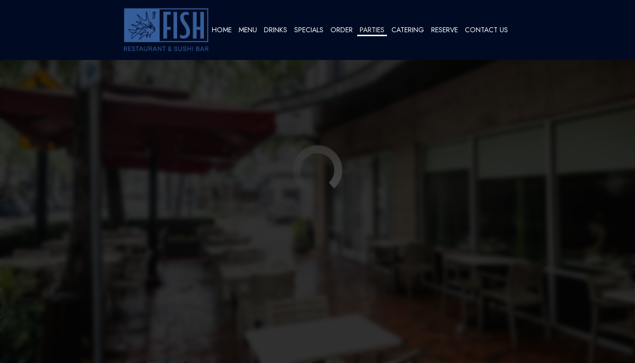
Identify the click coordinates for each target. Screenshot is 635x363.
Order (341, 30)
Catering (407, 30)
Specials (308, 30)
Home (222, 30)
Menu (248, 30)
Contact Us (486, 30)
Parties (372, 30)
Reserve (444, 30)
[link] (166, 29)
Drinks (275, 30)
